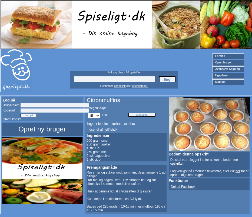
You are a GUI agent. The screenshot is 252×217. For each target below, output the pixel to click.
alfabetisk (119, 85)
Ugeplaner (221, 75)
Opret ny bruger (42, 129)
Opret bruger (223, 62)
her (238, 171)
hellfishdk (110, 129)
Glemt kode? (12, 119)
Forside (220, 56)
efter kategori (140, 85)
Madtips (220, 81)
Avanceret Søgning (227, 68)
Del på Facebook (183, 187)
